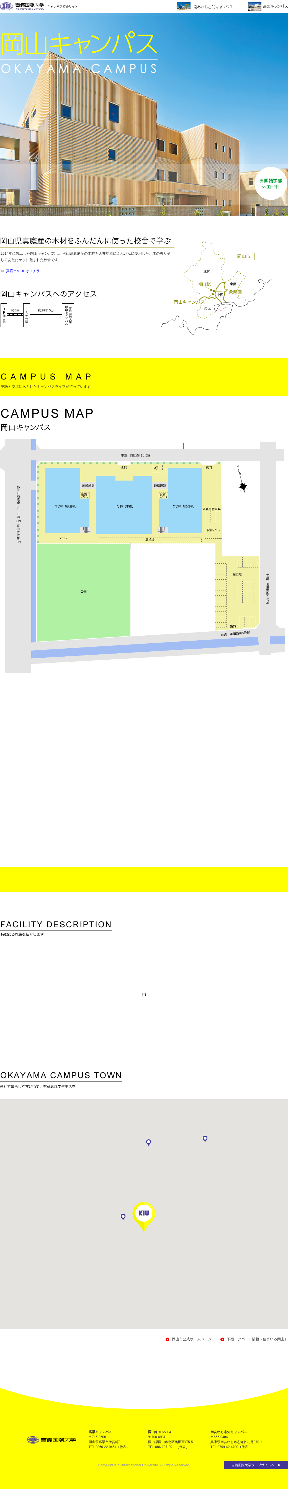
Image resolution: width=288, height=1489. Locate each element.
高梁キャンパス (100, 1432)
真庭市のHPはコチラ (23, 271)
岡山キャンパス (159, 1432)
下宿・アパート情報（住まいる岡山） (257, 1339)
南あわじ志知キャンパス (228, 1432)
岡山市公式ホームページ (192, 1339)
